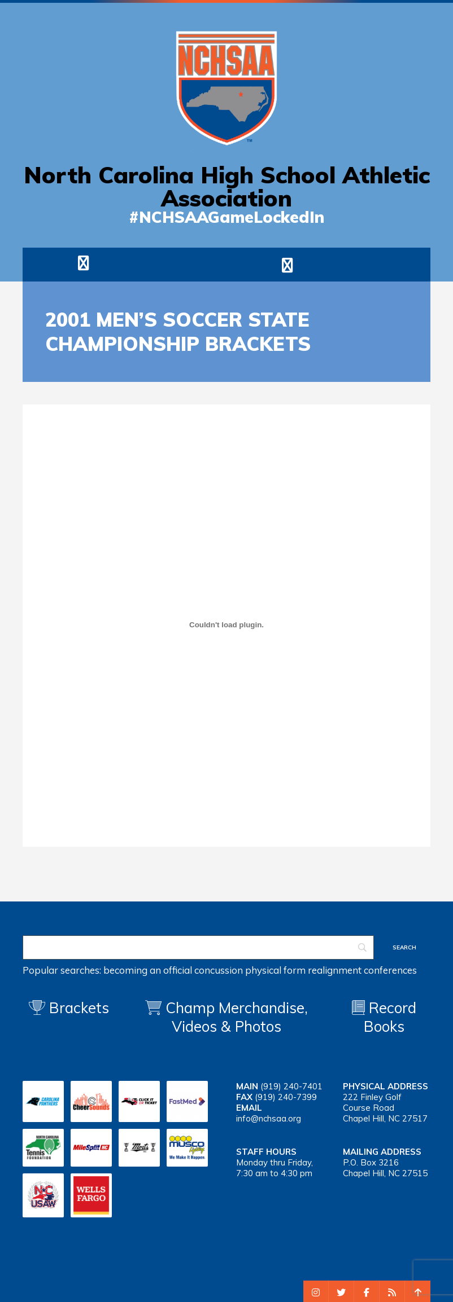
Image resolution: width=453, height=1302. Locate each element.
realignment (334, 970)
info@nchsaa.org (268, 1118)
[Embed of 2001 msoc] (226, 624)
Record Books (384, 1017)
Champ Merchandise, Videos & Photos (236, 1017)
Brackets (69, 1008)
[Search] (198, 947)
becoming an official (147, 970)
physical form (275, 970)
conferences (390, 970)
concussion (218, 970)
